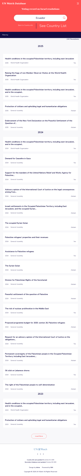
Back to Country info (25, 25)
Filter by (5, 35)
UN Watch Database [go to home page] (14, 3)
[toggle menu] (78, 3)
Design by (34, 467)
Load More (39, 436)
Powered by (47, 467)
